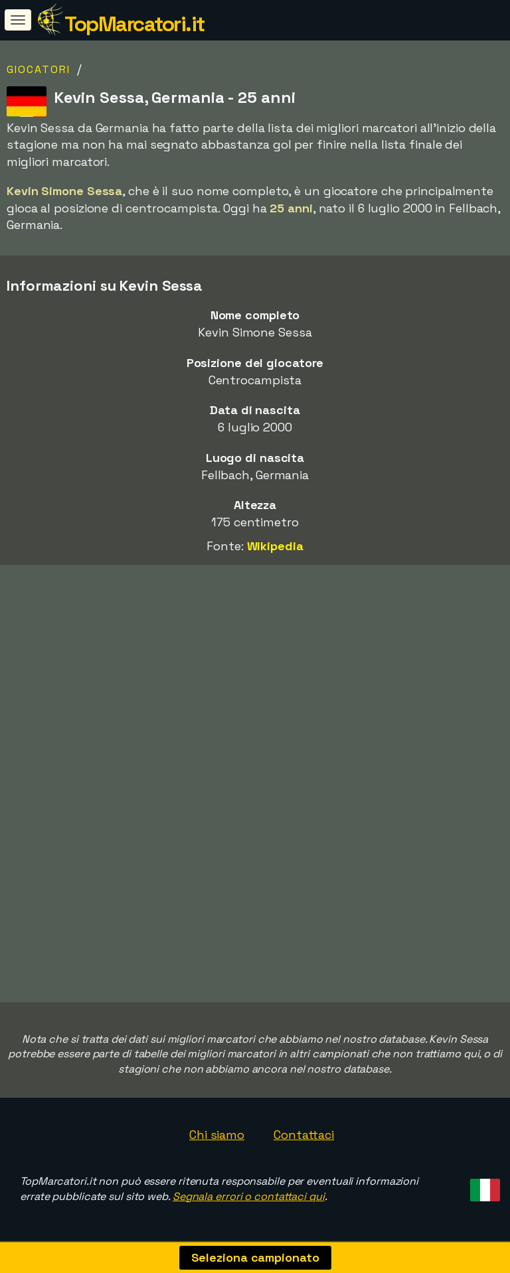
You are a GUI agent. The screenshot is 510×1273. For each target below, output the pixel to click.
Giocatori (38, 69)
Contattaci (304, 1134)
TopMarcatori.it (134, 24)
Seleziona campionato (255, 1257)
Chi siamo (216, 1134)
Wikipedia (275, 546)
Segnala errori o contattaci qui (249, 1196)
